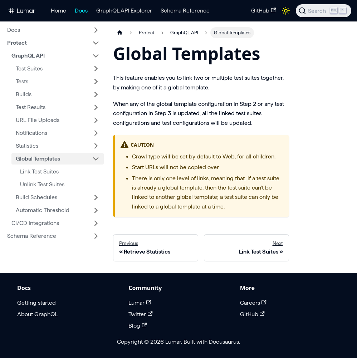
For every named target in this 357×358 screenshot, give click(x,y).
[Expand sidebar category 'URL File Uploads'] (96, 120)
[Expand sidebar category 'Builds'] (96, 94)
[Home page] (120, 32)
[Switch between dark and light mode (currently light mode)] (286, 10)
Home (58, 11)
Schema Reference (185, 11)
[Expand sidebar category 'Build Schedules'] (96, 197)
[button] (53, 30)
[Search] (323, 10)
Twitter (140, 314)
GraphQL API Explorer (124, 11)
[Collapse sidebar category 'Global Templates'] (96, 159)
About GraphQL (37, 314)
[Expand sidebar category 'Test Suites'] (96, 68)
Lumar (139, 303)
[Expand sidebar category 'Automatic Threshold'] (96, 210)
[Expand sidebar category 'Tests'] (96, 81)
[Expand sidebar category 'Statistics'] (96, 146)
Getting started (36, 303)
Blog (137, 326)
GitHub (263, 11)
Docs (81, 11)
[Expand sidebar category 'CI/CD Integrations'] (96, 223)
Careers (253, 303)
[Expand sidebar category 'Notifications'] (96, 133)
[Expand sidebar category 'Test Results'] (96, 107)
